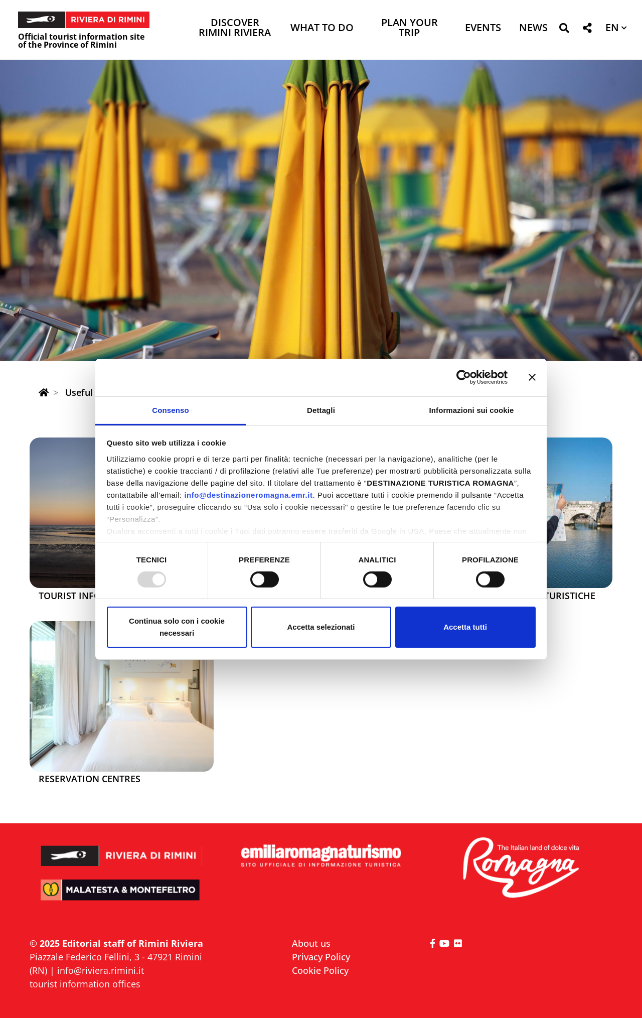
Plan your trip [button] (409, 28)
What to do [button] (322, 28)
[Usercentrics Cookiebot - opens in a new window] (464, 377)
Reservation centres (89, 779)
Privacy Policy (321, 957)
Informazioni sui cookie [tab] (471, 409)
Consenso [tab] (170, 409)
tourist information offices (85, 984)
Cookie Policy (320, 970)
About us (311, 943)
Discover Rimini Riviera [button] (235, 28)
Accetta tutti (465, 627)
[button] (564, 30)
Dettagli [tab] (321, 409)
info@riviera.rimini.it (100, 970)
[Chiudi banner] (532, 377)
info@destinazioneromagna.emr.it (248, 494)
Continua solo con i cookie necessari (177, 627)
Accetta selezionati (321, 627)
